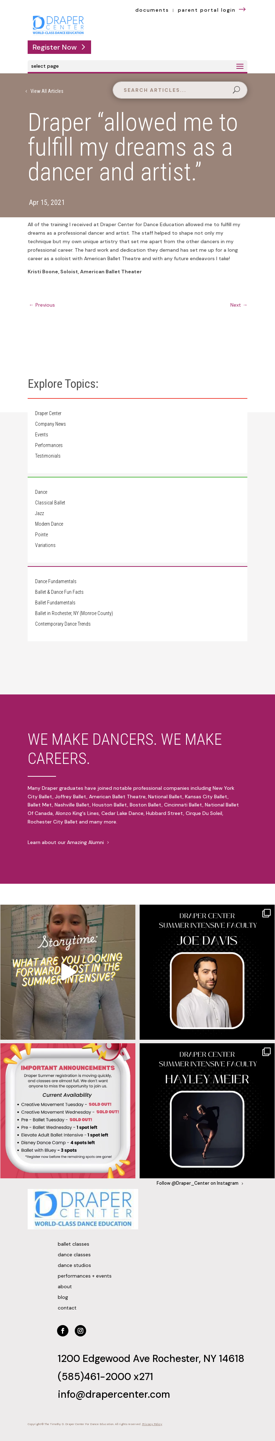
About (65, 1287)
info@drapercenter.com (114, 1394)
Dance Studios (74, 1265)
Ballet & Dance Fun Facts (59, 592)
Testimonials (48, 456)
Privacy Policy (152, 1424)
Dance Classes (74, 1255)
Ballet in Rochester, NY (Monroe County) (74, 613)
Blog (63, 1297)
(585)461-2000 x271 (105, 1376)
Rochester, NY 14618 (198, 1358)
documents (152, 10)
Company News (50, 424)
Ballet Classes (73, 1244)
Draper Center (48, 413)
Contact (67, 1308)
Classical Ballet (50, 503)
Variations (45, 545)
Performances (49, 445)
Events (41, 434)
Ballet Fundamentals (55, 602)
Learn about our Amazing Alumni (66, 842)
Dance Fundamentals (56, 581)
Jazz (39, 513)
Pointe (41, 534)
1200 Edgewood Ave (105, 1358)
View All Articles (46, 91)
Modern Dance (49, 524)
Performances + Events (85, 1276)
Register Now (55, 47)
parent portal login (212, 10)
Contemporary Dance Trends (63, 624)
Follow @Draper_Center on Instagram (197, 1183)
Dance (41, 492)
